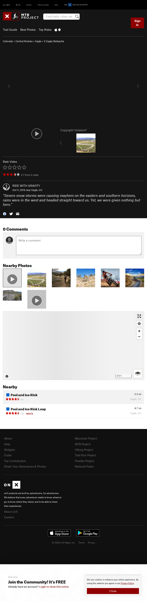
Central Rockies (24, 41)
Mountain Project (86, 438)
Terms (81, 542)
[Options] (137, 373)
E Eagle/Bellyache (54, 41)
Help (7, 444)
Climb (6, 4)
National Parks (84, 466)
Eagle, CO (36, 190)
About (8, 438)
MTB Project (83, 444)
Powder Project (84, 461)
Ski (57, 4)
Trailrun (43, 4)
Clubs (8, 455)
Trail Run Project (85, 455)
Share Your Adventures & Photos (25, 466)
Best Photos (28, 29)
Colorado (8, 41)
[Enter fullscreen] (139, 316)
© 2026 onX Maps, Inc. (63, 542)
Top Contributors (15, 461)
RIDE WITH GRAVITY (26, 185)
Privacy (91, 542)
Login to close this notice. (54, 586)
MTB (18, 4)
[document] (113, 586)
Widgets (9, 449)
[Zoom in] (139, 331)
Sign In (137, 23)
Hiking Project (84, 449)
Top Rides (45, 29)
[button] (4, 213)
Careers (9, 517)
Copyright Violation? (73, 130)
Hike (29, 4)
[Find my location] (139, 323)
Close (113, 591)
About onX (11, 511)
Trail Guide (10, 29)
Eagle (38, 41)
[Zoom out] (139, 336)
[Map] (73, 345)
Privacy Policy (127, 583)
